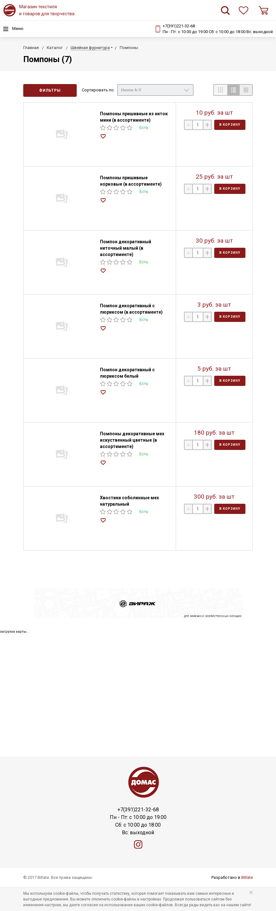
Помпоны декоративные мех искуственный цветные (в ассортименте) (132, 440)
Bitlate (247, 877)
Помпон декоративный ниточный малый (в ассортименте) (125, 248)
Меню (13, 28)
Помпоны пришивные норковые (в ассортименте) (131, 181)
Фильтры (50, 90)
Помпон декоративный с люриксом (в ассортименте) (131, 309)
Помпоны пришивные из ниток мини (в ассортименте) (134, 117)
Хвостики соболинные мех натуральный (129, 501)
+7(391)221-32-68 (179, 26)
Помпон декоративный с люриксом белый (127, 373)
